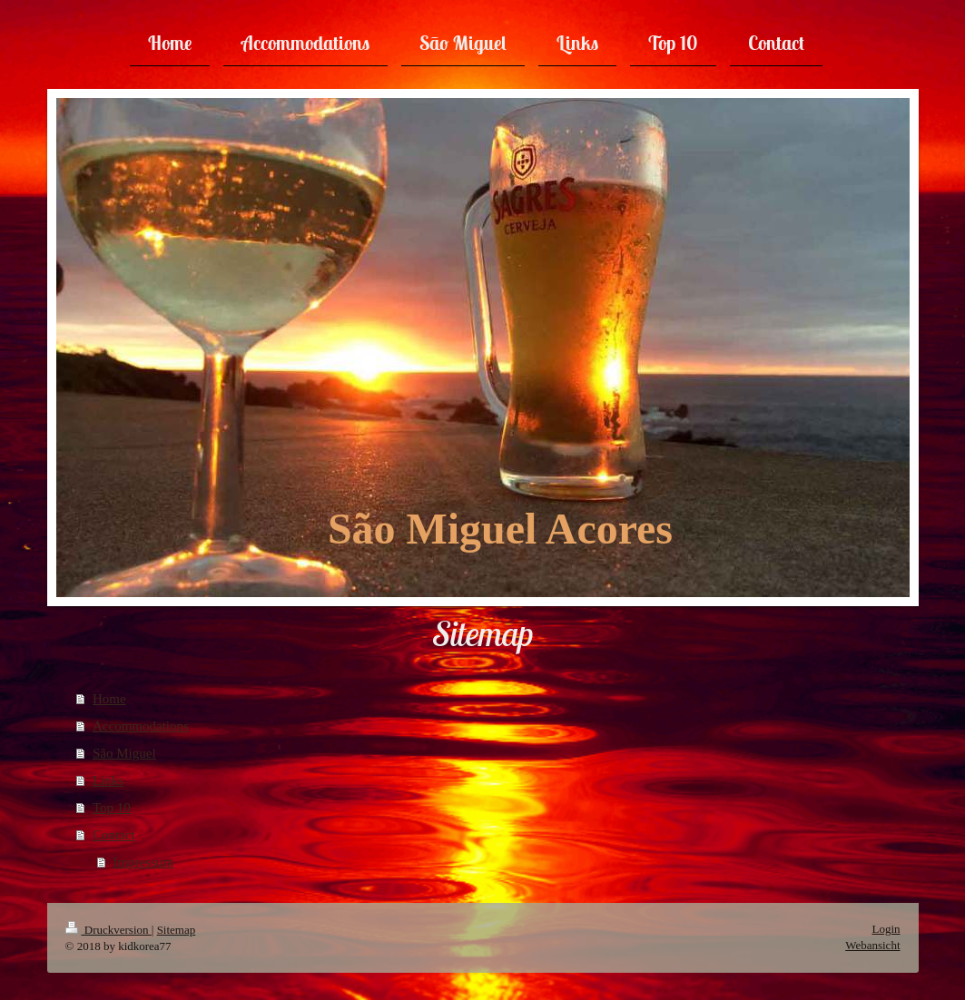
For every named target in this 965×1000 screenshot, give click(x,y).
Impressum (143, 862)
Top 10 (112, 807)
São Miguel (124, 753)
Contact (114, 835)
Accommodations (141, 726)
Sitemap (176, 929)
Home (109, 698)
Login (885, 929)
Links (108, 780)
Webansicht (872, 945)
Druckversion (108, 929)
